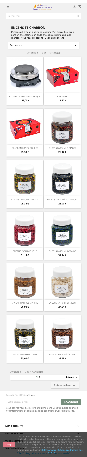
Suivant (72, 377)
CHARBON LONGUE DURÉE (25, 148)
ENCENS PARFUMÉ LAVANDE (62, 251)
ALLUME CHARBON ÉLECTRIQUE (24, 96)
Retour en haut (65, 385)
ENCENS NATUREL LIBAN (25, 354)
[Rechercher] (43, 16)
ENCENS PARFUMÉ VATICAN (24, 199)
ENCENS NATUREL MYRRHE (24, 302)
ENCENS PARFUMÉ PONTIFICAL (62, 199)
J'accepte (9, 444)
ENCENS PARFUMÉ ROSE (25, 251)
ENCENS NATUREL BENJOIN (62, 302)
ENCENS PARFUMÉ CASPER (62, 354)
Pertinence (43, 45)
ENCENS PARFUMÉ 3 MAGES (62, 148)
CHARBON (62, 96)
